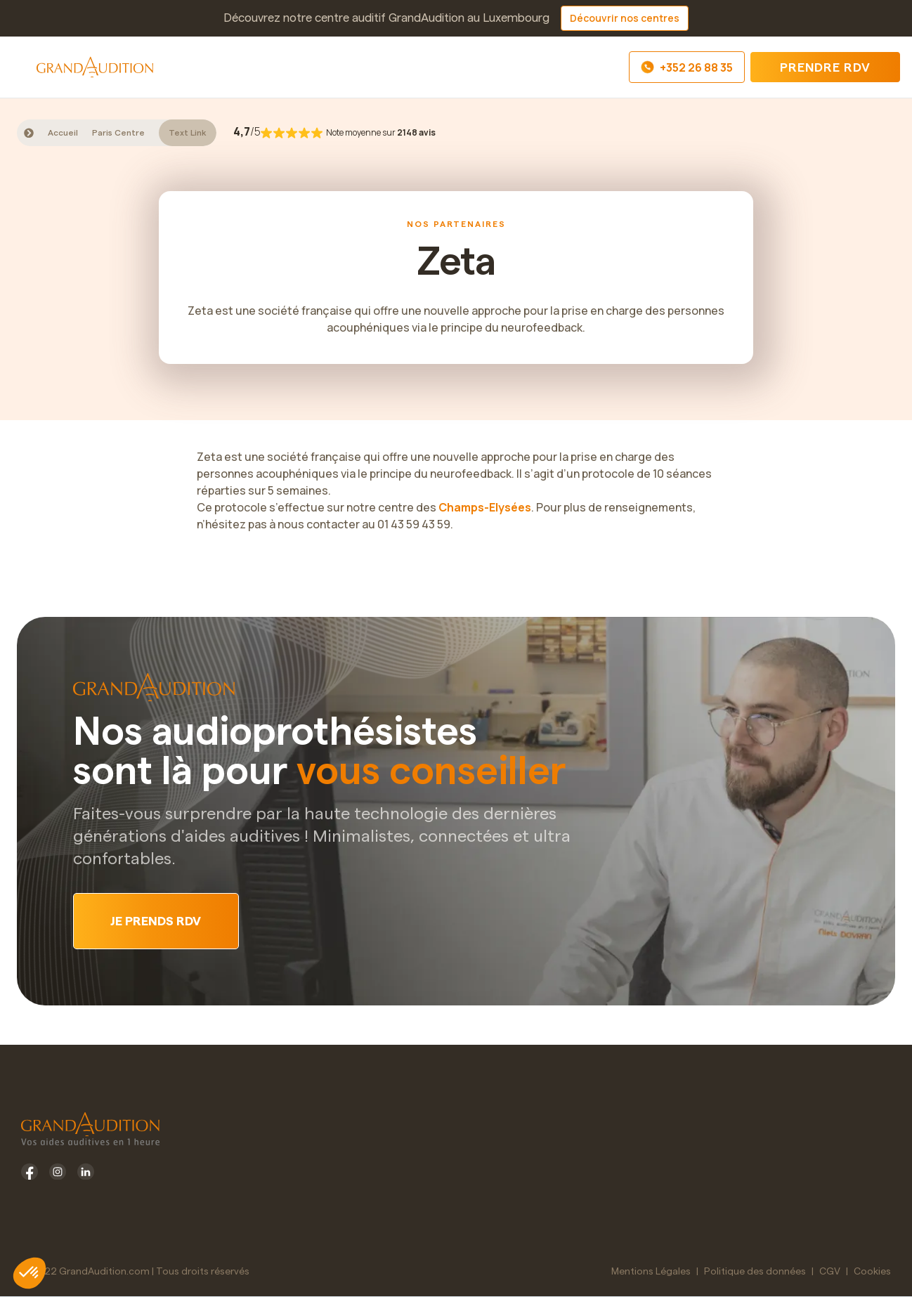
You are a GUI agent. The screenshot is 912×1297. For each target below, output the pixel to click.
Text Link (188, 133)
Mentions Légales (651, 1272)
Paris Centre (118, 133)
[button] (24, 67)
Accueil (63, 133)
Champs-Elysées (484, 507)
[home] (95, 66)
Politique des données (755, 1272)
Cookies (872, 1272)
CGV (829, 1272)
